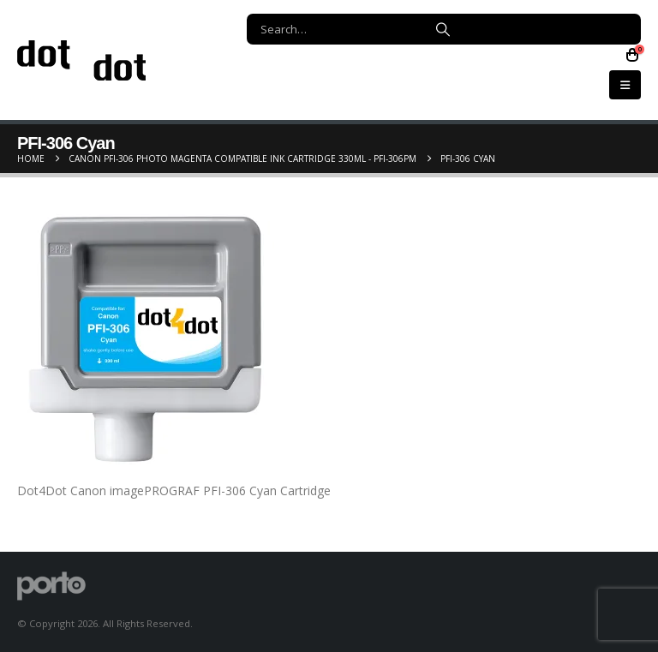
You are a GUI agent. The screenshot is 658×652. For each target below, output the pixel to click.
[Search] (443, 29)
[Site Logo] (81, 60)
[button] (625, 84)
